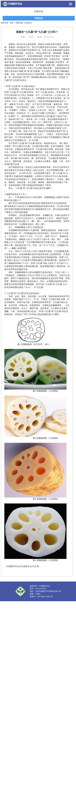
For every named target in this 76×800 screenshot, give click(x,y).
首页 (12, 23)
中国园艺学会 (15, 3)
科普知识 (39, 18)
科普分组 (19, 23)
